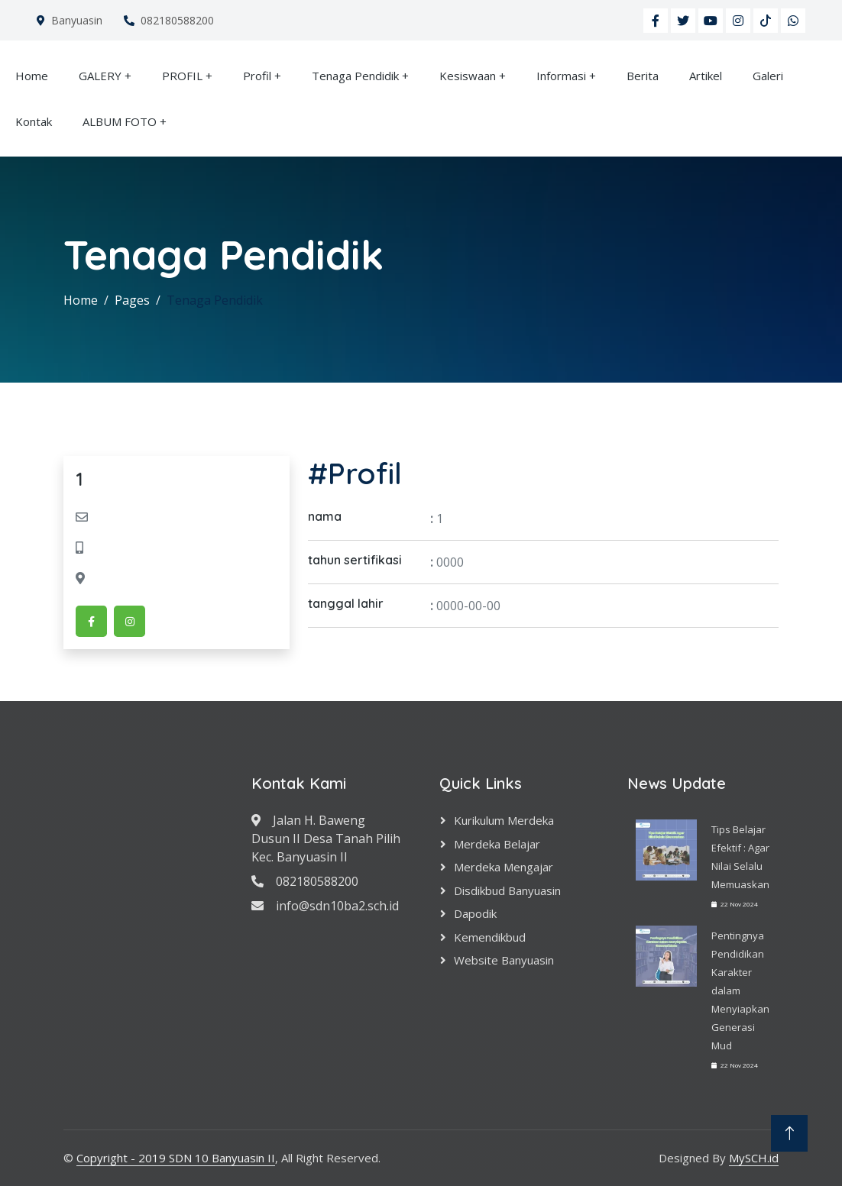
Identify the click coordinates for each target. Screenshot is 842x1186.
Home (31, 75)
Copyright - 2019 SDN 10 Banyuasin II (175, 1157)
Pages (132, 300)
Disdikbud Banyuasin (507, 890)
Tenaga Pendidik (355, 75)
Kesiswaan (467, 75)
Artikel (705, 75)
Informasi (561, 75)
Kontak (33, 121)
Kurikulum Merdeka (504, 820)
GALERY (100, 75)
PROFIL (182, 75)
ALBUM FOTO (120, 121)
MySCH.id (754, 1157)
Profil (257, 75)
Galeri (768, 75)
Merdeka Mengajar (503, 866)
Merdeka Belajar (497, 844)
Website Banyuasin (504, 960)
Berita (643, 75)
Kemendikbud (490, 937)
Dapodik (475, 913)
